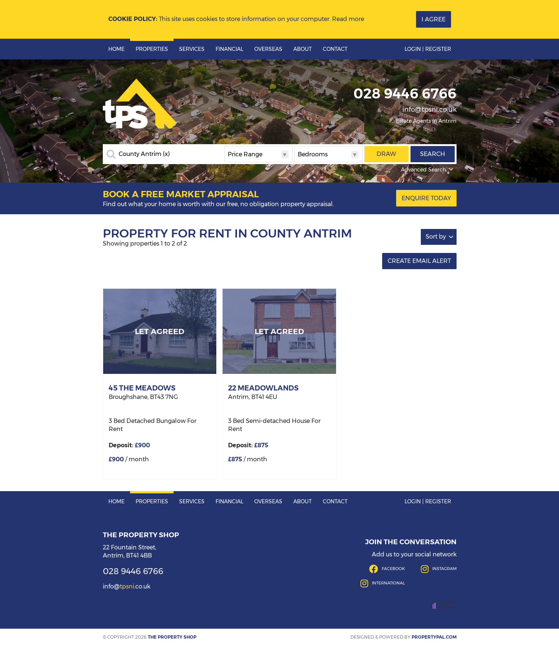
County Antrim (144, 154)
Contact (335, 49)
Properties (152, 49)
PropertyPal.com (434, 637)
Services (192, 49)
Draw (386, 153)
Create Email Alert (419, 260)
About (302, 49)
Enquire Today (426, 198)
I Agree (434, 19)
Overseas (268, 49)
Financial (229, 49)
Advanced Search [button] (428, 169)
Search (432, 153)
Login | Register (428, 49)
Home (116, 49)
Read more (348, 18)
